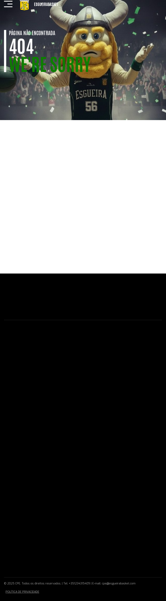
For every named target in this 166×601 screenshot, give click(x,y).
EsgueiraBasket (46, 4)
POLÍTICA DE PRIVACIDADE (22, 592)
